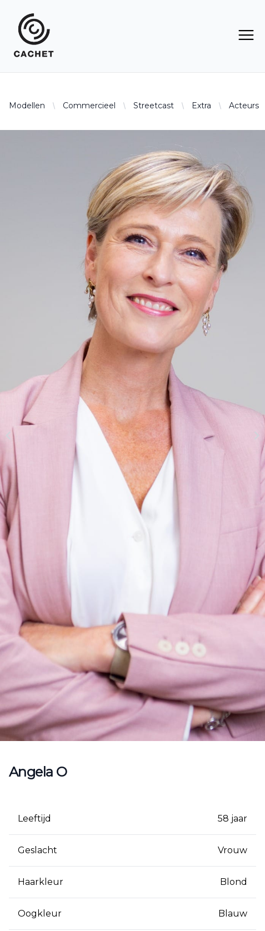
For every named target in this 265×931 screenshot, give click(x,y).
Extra (201, 106)
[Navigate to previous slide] (8, 435)
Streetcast (153, 106)
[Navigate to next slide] (256, 435)
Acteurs (244, 106)
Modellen (27, 106)
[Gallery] (132, 435)
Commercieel (89, 106)
